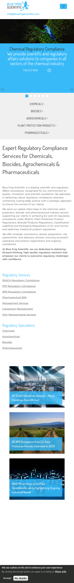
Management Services (15, 303)
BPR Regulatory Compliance (19, 292)
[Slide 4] (39, 96)
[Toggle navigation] (63, 6)
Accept (7, 578)
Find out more (30, 70)
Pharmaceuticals (12, 348)
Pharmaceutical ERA (14, 297)
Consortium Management (17, 309)
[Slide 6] (47, 96)
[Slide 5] (43, 96)
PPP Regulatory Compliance (19, 286)
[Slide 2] (30, 96)
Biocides (7, 342)
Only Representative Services (19, 315)
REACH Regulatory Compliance (21, 280)
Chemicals (8, 331)
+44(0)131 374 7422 (54, 14)
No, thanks (21, 578)
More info (60, 571)
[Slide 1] (26, 96)
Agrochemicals (11, 336)
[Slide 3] (35, 96)
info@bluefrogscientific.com (23, 14)
